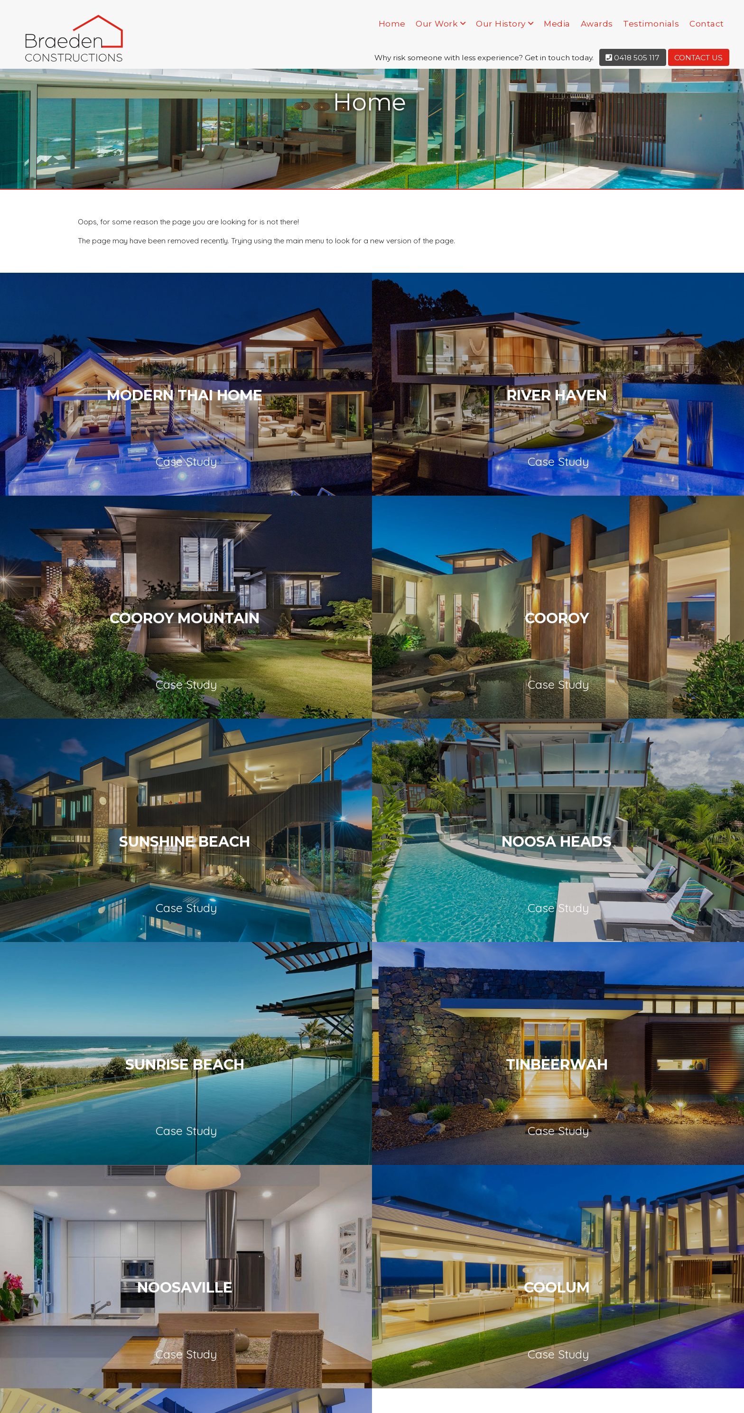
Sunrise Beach (123, 656)
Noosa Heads (619, 507)
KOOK (283, 1396)
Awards (597, 23)
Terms (655, 1396)
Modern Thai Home (123, 358)
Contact (706, 23)
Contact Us (698, 57)
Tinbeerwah (371, 656)
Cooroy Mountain (619, 358)
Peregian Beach (371, 804)
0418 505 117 (632, 57)
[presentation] (372, 1163)
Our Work (436, 23)
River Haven (371, 358)
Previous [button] (31, 941)
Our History (501, 23)
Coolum (123, 804)
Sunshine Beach (371, 507)
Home (392, 23)
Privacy (627, 1396)
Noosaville (619, 656)
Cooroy (123, 507)
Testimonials (651, 23)
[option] (93, 934)
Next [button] (713, 941)
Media (557, 23)
